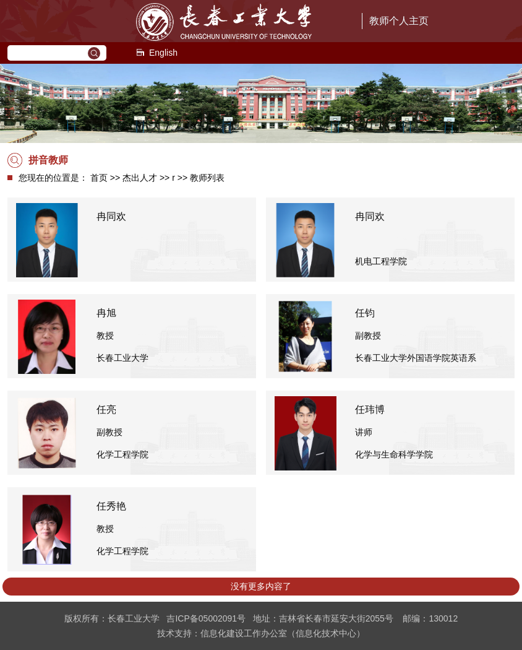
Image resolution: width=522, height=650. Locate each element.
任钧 (365, 313)
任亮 (106, 409)
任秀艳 (111, 506)
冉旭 (106, 313)
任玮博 (370, 409)
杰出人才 (139, 178)
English (156, 53)
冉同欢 (111, 216)
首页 (99, 178)
